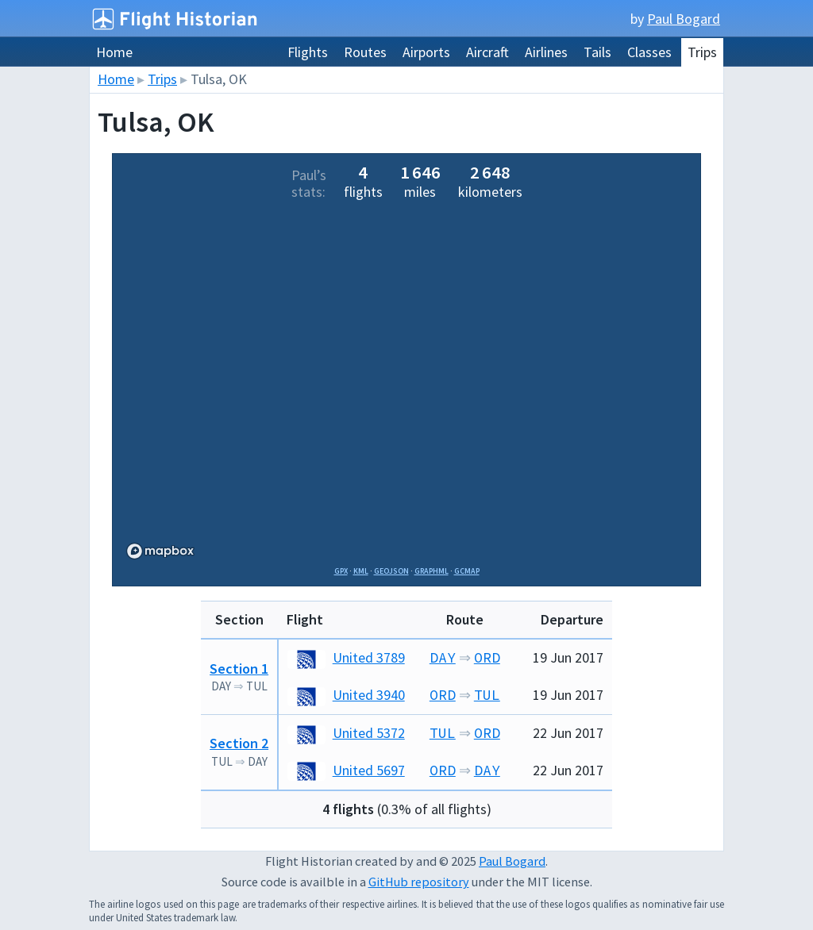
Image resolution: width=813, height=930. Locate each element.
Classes (649, 52)
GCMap (467, 571)
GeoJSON (391, 571)
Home (114, 52)
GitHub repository (418, 882)
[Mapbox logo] (160, 551)
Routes (365, 52)
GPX (341, 571)
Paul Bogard (683, 19)
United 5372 (346, 733)
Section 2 (239, 743)
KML (360, 571)
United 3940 (346, 695)
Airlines (546, 52)
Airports (426, 52)
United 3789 (346, 657)
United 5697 (346, 770)
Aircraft (487, 52)
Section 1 (239, 668)
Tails (597, 52)
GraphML (431, 571)
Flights (307, 52)
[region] (406, 386)
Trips (702, 52)
